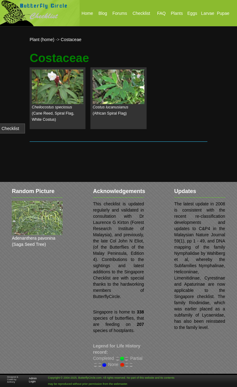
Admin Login (33, 380)
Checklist (10, 128)
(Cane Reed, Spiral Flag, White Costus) (53, 113)
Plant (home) (42, 39)
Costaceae (71, 39)
